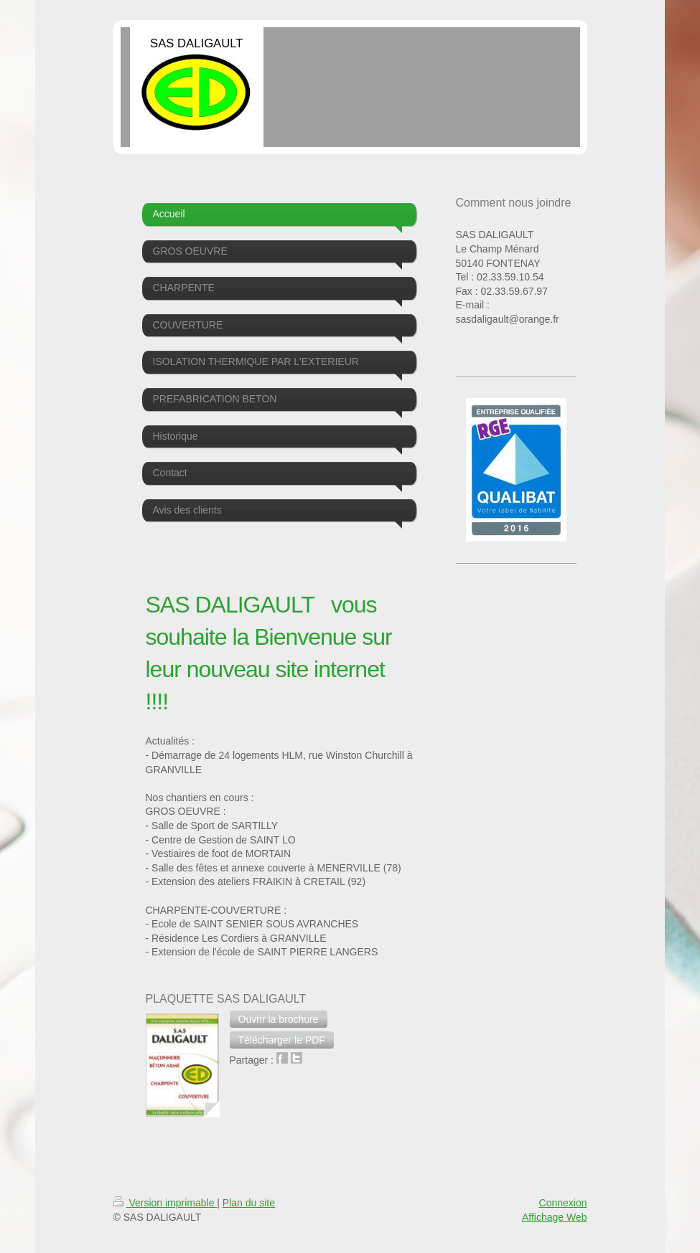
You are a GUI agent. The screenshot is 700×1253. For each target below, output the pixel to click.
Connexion (563, 1203)
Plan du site (249, 1203)
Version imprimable (165, 1203)
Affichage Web (554, 1217)
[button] (278, 1019)
